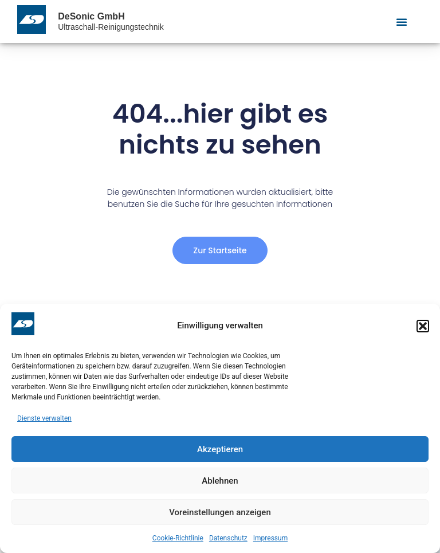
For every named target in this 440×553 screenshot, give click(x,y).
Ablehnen (220, 481)
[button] (423, 326)
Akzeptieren (220, 449)
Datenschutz (228, 538)
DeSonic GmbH (91, 16)
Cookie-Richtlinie (177, 538)
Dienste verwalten (44, 418)
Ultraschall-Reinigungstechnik (110, 27)
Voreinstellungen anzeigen (220, 512)
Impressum (270, 538)
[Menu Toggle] (401, 22)
